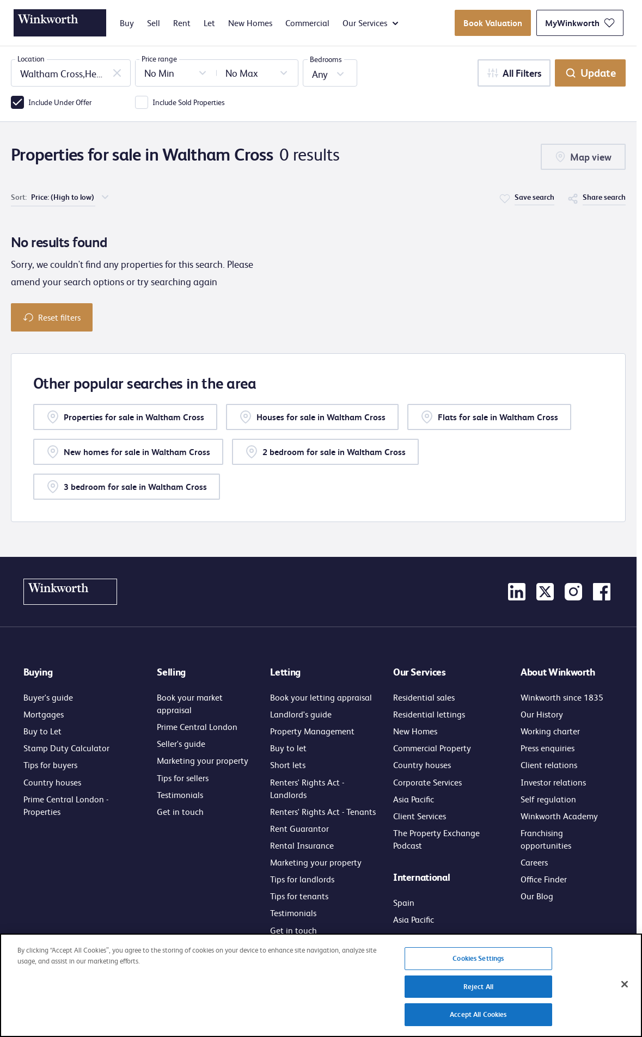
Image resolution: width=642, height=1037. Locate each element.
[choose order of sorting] (71, 197)
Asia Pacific (413, 799)
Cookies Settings (478, 964)
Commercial (307, 23)
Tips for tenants (299, 895)
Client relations (549, 764)
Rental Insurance (302, 845)
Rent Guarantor (299, 828)
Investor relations (553, 782)
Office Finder (544, 879)
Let (209, 23)
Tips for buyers (50, 764)
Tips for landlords (302, 879)
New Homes (250, 23)
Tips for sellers (183, 777)
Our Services (370, 23)
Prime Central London (197, 726)
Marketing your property (202, 760)
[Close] (625, 991)
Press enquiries (547, 747)
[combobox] (70, 73)
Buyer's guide (48, 697)
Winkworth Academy (559, 815)
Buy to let (288, 747)
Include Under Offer (59, 102)
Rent (182, 23)
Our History (542, 714)
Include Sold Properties (188, 102)
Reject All (478, 992)
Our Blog (537, 895)
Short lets (287, 764)
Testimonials (180, 794)
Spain (403, 902)
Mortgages (43, 714)
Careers (534, 862)
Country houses (52, 782)
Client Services (419, 815)
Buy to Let (42, 731)
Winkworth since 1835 (562, 697)
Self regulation (548, 799)
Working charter (550, 731)
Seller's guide (181, 743)
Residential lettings (429, 714)
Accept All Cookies (478, 1021)
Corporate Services (427, 782)
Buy (127, 23)
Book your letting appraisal (321, 697)
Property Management (312, 731)
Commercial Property (432, 747)
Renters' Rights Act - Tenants (323, 811)
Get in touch (180, 811)
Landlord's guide (301, 714)
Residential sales (424, 697)
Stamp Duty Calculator (66, 747)
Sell (153, 23)
